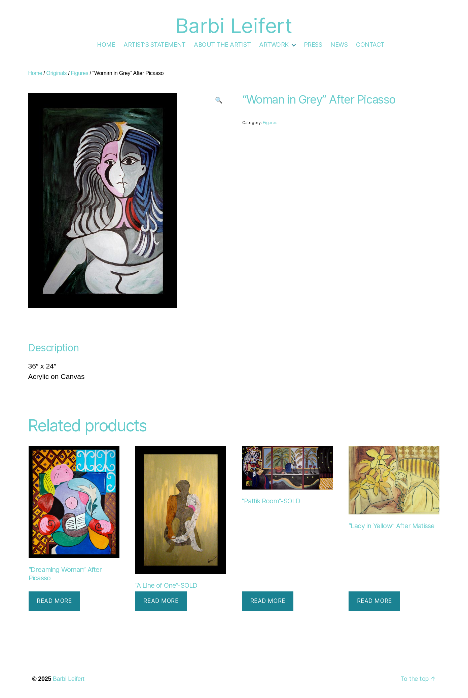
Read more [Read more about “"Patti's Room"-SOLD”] (267, 600)
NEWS (339, 44)
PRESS (313, 44)
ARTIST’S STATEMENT (154, 44)
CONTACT (370, 44)
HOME (106, 44)
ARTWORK (274, 44)
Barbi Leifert (68, 678)
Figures (79, 73)
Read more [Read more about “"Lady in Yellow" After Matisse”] (374, 600)
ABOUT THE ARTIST (222, 44)
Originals (56, 73)
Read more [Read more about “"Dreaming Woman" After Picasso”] (54, 600)
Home (35, 73)
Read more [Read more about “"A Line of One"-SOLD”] (160, 600)
